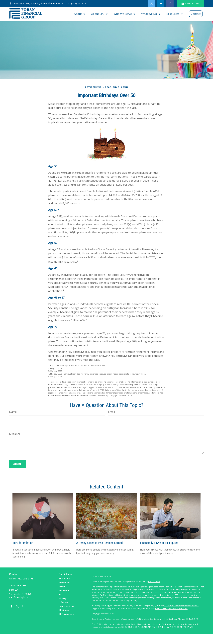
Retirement (65, 578)
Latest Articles (66, 606)
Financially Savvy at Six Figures (159, 543)
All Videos (64, 610)
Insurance (64, 590)
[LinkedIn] (160, 3)
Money (62, 598)
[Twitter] (151, 3)
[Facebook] (170, 3)
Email (111, 412)
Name (13, 412)
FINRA (189, 619)
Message (14, 434)
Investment (65, 582)
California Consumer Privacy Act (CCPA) (181, 605)
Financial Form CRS (103, 576)
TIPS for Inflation (22, 543)
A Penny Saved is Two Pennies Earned (99, 543)
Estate (62, 586)
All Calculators (66, 614)
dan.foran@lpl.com (19, 597)
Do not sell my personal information (171, 608)
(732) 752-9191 (77, 3)
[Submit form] (17, 464)
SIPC (196, 619)
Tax (61, 594)
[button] (79, 13)
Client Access (190, 3)
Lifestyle (63, 602)
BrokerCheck (154, 581)
